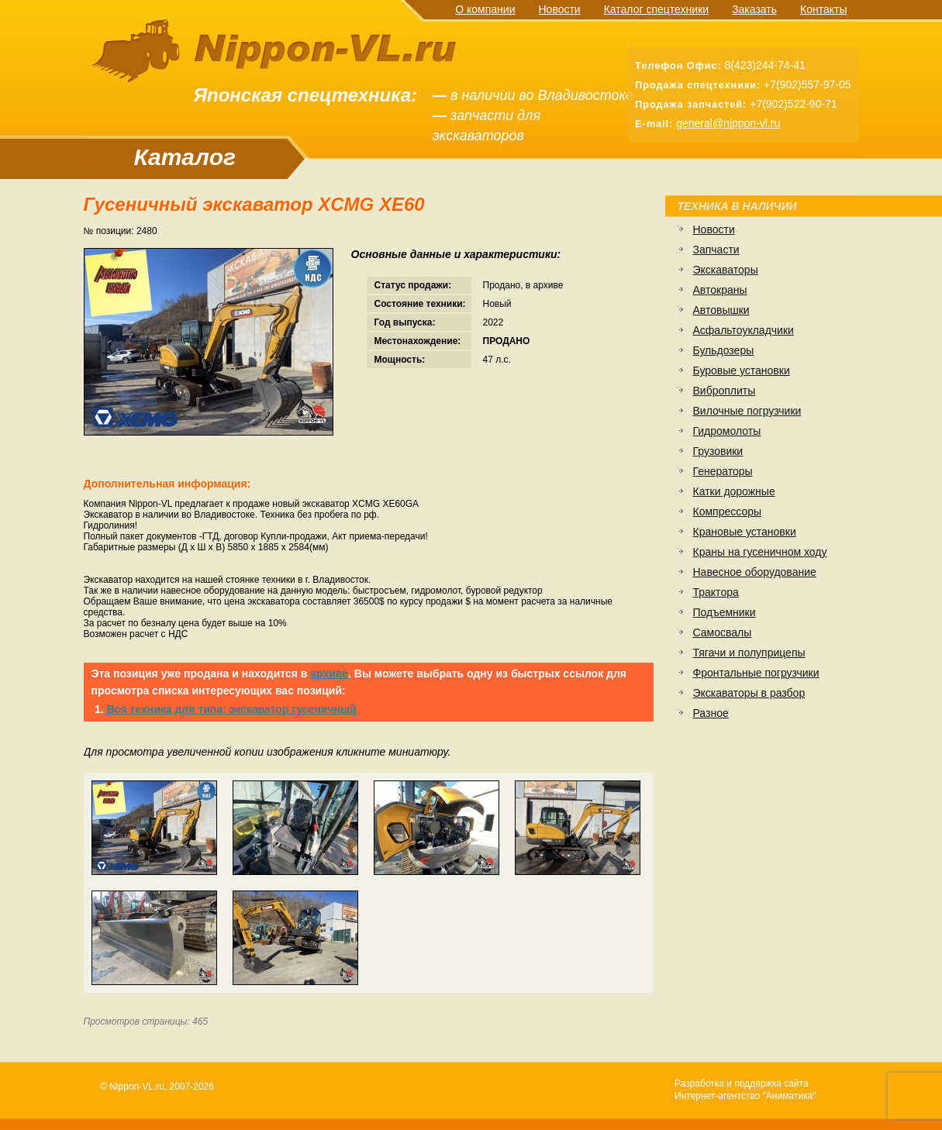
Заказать (754, 9)
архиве (329, 673)
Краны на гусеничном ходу (760, 552)
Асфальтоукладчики (743, 330)
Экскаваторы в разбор (749, 693)
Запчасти (716, 249)
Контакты (823, 9)
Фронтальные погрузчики (756, 673)
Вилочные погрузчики (747, 411)
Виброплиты (724, 390)
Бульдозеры (723, 350)
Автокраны (720, 290)
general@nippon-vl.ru (728, 123)
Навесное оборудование (754, 572)
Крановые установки (744, 531)
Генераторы (723, 471)
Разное (711, 713)
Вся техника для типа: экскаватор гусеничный (232, 709)
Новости (559, 9)
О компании (485, 9)
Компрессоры (727, 511)
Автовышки (721, 310)
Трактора (716, 592)
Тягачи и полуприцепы (749, 652)
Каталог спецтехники (656, 9)
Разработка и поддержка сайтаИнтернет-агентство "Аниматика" (745, 1089)
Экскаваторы (725, 270)
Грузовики (718, 451)
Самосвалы (722, 632)
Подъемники (724, 612)
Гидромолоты (727, 431)
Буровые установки (741, 370)
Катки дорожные (734, 491)
